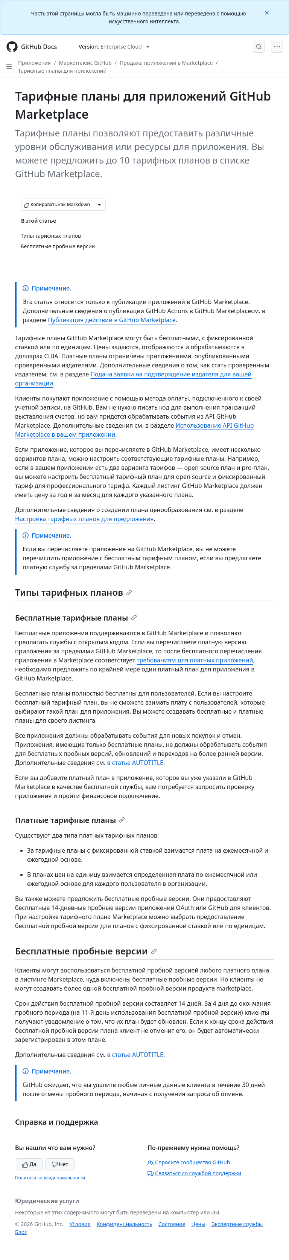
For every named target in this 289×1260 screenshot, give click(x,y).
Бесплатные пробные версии (86, 951)
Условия (80, 1224)
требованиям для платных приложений (195, 660)
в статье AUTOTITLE (135, 762)
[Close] (268, 12)
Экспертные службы (237, 1224)
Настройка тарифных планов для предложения (84, 519)
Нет (60, 1164)
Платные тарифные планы (70, 820)
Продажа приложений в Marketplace (166, 62)
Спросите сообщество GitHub (189, 1162)
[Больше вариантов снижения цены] (99, 205)
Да (29, 1164)
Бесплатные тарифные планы (76, 618)
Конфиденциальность (124, 1224)
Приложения (34, 62)
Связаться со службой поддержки (194, 1173)
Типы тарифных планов (73, 592)
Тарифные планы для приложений (62, 70)
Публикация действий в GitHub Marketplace (111, 320)
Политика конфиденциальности (50, 1177)
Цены (198, 1224)
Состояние (172, 1224)
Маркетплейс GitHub (85, 62)
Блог (21, 1232)
